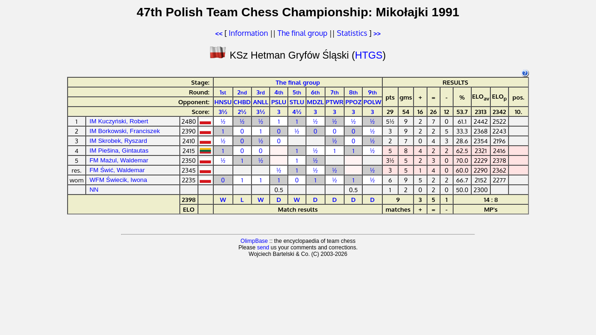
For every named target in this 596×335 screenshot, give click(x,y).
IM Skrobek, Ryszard (118, 140)
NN (93, 189)
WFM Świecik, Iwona (118, 179)
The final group (302, 33)
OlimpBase (254, 241)
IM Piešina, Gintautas (119, 150)
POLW (372, 102)
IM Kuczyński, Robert (118, 121)
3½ (223, 111)
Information (248, 33)
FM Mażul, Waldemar (118, 160)
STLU (297, 102)
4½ (297, 111)
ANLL (260, 102)
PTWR (335, 102)
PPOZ (353, 102)
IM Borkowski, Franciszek (124, 130)
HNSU (222, 102)
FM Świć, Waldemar (117, 170)
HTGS (368, 55)
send (263, 247)
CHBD (242, 102)
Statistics (352, 33)
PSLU (278, 102)
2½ (242, 111)
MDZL (315, 102)
